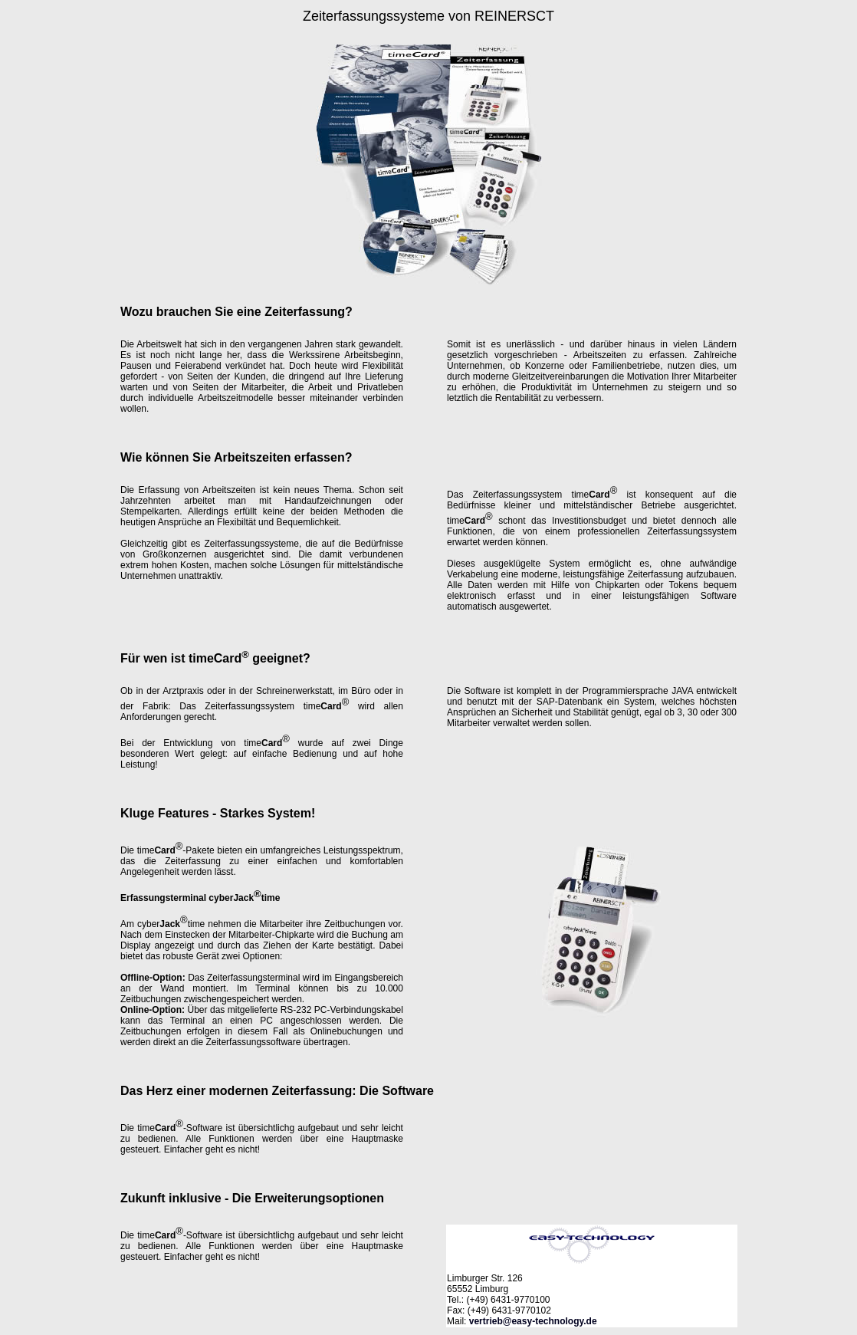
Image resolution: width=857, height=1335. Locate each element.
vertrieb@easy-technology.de (533, 1321)
